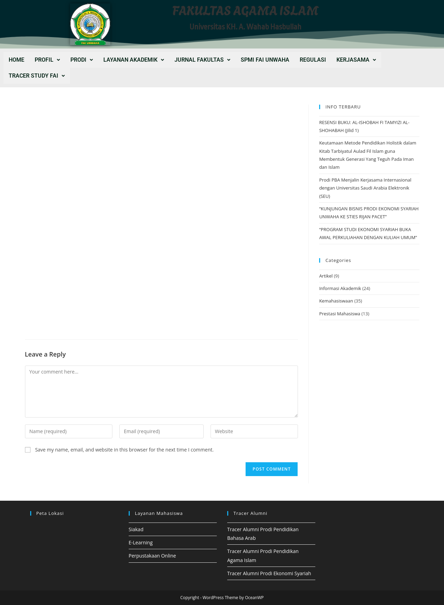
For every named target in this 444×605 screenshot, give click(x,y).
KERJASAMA (356, 59)
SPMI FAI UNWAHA (265, 59)
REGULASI (313, 59)
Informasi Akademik (340, 288)
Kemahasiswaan (336, 301)
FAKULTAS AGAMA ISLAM (245, 9)
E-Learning (141, 542)
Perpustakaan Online (152, 555)
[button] (47, 60)
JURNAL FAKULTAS (202, 59)
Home (16, 59)
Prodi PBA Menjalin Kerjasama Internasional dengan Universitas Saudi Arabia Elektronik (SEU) (365, 188)
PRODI (81, 59)
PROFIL (47, 59)
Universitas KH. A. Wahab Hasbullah (245, 27)
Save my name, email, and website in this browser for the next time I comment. (124, 449)
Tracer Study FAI (37, 75)
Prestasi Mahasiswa (339, 313)
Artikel (326, 276)
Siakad (136, 529)
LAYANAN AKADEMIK (133, 59)
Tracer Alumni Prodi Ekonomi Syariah (269, 573)
